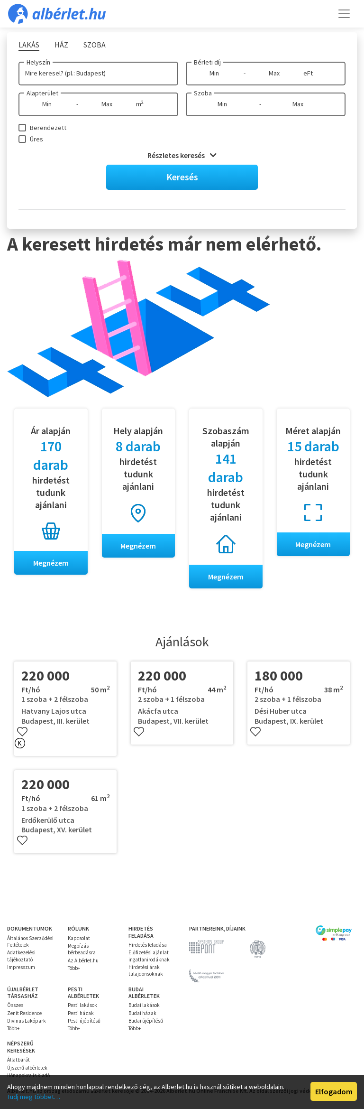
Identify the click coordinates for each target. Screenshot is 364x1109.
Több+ (74, 968)
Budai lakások (144, 1005)
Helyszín (38, 62)
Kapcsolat (79, 938)
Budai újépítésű (145, 1020)
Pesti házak (81, 1013)
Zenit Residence (24, 1013)
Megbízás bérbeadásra (82, 949)
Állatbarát (18, 1059)
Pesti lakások (82, 1005)
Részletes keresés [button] (182, 155)
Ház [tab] (61, 44)
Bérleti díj (207, 62)
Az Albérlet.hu (83, 960)
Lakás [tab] (28, 44)
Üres (36, 139)
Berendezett (48, 127)
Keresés (182, 177)
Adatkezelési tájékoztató (21, 955)
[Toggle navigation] (344, 14)
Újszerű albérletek (27, 1067)
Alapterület (42, 93)
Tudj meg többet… (33, 1096)
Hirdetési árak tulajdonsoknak (145, 970)
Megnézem (51, 563)
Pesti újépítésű (84, 1020)
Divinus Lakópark (26, 1020)
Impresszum (21, 967)
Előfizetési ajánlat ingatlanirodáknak (149, 955)
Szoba (203, 93)
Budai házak (142, 1013)
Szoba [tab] (94, 44)
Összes (15, 1005)
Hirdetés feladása (147, 944)
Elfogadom (334, 1091)
